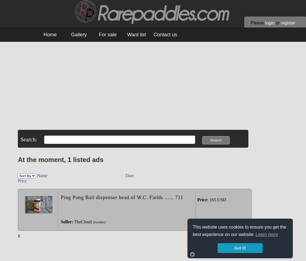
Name (43, 175)
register (288, 23)
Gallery (79, 34)
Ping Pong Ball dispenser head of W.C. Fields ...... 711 (122, 197)
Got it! (240, 248)
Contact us (165, 34)
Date (129, 175)
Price (22, 180)
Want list (136, 34)
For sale (108, 34)
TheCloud (83, 221)
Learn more (267, 234)
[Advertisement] (155, 91)
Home (50, 34)
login (270, 23)
